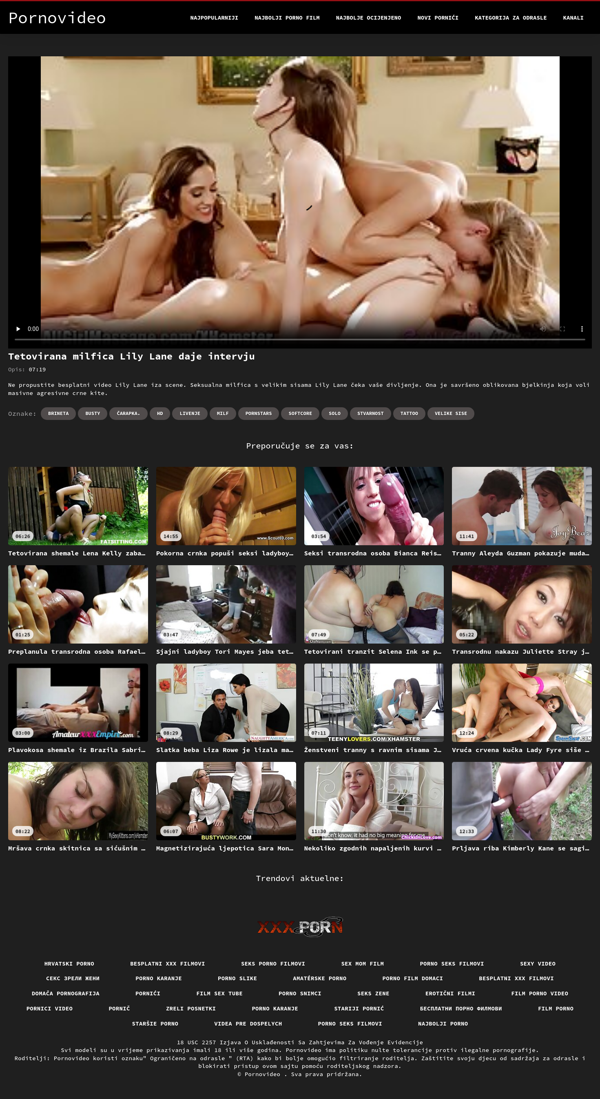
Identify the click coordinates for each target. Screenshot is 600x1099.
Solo (335, 413)
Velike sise (451, 413)
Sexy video (538, 963)
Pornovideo (264, 1074)
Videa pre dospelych (248, 1023)
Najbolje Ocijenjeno (368, 17)
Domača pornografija (66, 993)
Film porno (556, 1008)
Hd (160, 413)
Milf (223, 413)
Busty (92, 413)
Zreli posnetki (191, 1008)
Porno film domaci (413, 978)
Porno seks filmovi (452, 963)
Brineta (58, 413)
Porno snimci (300, 993)
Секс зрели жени (73, 978)
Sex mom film (362, 963)
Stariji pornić (359, 1008)
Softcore (300, 413)
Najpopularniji (214, 17)
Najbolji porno (443, 1023)
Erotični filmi (450, 993)
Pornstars (259, 413)
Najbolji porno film (287, 17)
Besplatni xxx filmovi (167, 963)
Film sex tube (219, 993)
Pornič (119, 1008)
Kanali (573, 17)
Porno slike (237, 978)
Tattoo (409, 413)
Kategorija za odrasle (511, 17)
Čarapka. (128, 413)
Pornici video (50, 1008)
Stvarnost (370, 413)
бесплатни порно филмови (461, 1008)
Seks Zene (373, 993)
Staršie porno (155, 1023)
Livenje (189, 413)
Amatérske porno (319, 978)
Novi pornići (437, 17)
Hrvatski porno (69, 963)
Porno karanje (158, 978)
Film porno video (539, 993)
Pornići (147, 993)
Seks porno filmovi (273, 963)
